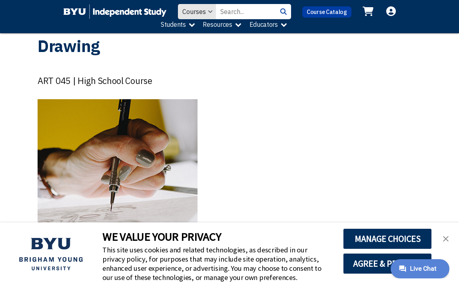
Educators (263, 24)
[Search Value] (246, 11)
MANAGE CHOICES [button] (388, 238)
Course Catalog (327, 12)
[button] (446, 238)
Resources (217, 24)
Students (173, 24)
